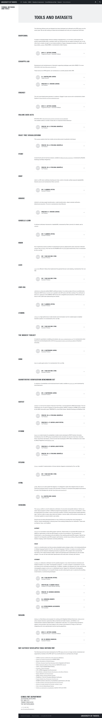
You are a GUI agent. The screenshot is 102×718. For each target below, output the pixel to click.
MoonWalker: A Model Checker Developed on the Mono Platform (52, 672)
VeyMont (36, 562)
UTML (35, 486)
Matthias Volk (50, 440)
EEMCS (29, 2)
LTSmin (36, 317)
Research (60, 2)
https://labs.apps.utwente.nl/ (49, 67)
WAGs (79, 619)
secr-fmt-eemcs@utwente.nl (27, 709)
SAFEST (36, 405)
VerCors (38, 509)
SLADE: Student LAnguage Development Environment (49, 682)
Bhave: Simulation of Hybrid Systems (45, 661)
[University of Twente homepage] (9, 2)
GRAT (35, 180)
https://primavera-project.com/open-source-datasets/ (55, 118)
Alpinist (36, 531)
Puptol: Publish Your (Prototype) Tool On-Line (47, 679)
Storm (35, 435)
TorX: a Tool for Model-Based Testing (45, 686)
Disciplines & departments (38, 2)
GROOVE (36, 202)
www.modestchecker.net (66, 339)
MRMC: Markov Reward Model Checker (45, 675)
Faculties (25, 2)
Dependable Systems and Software (63, 341)
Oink (35, 363)
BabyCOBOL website (39, 45)
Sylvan (36, 466)
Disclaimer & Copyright (25, 715)
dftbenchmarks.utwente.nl (66, 157)
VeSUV (36, 547)
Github (43, 248)
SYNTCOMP (66, 248)
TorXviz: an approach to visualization (45, 687)
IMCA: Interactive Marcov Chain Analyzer (46, 664)
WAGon (36, 619)
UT (21, 2)
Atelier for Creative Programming (44, 659)
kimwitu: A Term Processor (42, 668)
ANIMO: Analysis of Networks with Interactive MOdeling (50, 657)
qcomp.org (72, 383)
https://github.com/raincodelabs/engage (49, 98)
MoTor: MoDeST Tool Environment (44, 673)
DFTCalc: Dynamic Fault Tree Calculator (45, 663)
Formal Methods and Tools (8, 8)
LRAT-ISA (36, 291)
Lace (35, 269)
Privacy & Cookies (35, 715)
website (39, 139)
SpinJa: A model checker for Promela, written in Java (49, 684)
